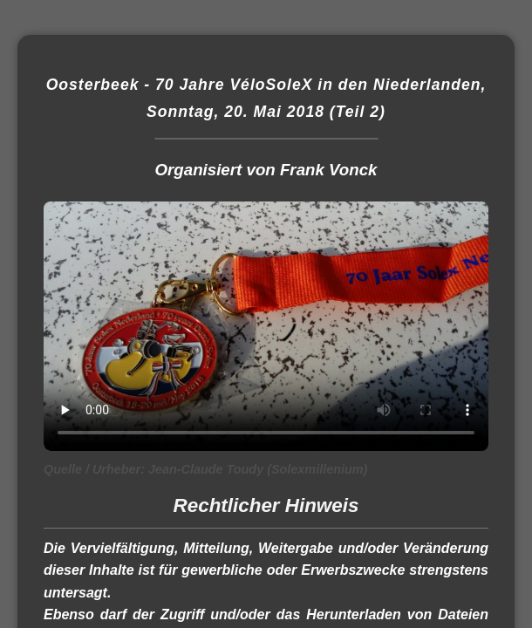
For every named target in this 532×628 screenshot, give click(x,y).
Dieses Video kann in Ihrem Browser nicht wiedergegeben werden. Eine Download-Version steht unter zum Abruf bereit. (266, 326)
